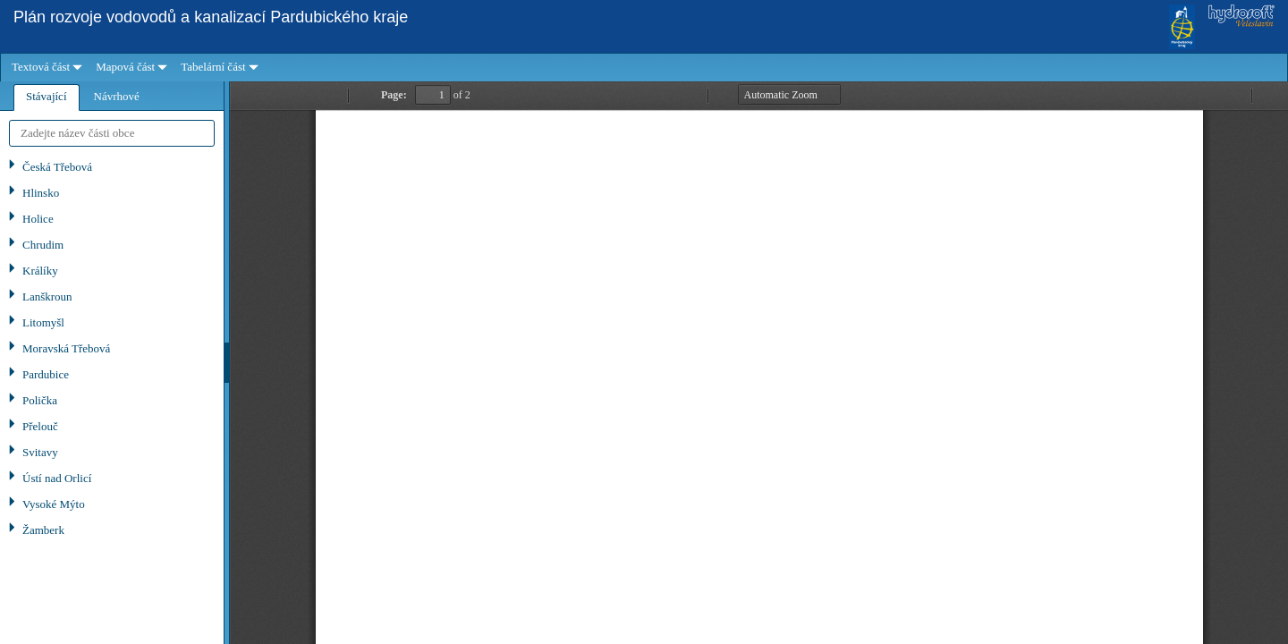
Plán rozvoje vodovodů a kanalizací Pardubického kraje (210, 17)
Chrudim (43, 244)
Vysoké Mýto (53, 504)
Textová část (41, 66)
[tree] (112, 399)
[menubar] (644, 67)
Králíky (40, 270)
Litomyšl (43, 322)
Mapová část (125, 66)
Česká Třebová (57, 167)
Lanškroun (47, 296)
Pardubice (45, 374)
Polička (39, 400)
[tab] (46, 97)
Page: (394, 95)
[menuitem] (45, 67)
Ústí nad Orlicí (56, 478)
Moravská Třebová (66, 348)
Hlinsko (40, 192)
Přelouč (40, 426)
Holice (38, 218)
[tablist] (112, 362)
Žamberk (43, 530)
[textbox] (112, 133)
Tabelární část (213, 66)
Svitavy (40, 452)
